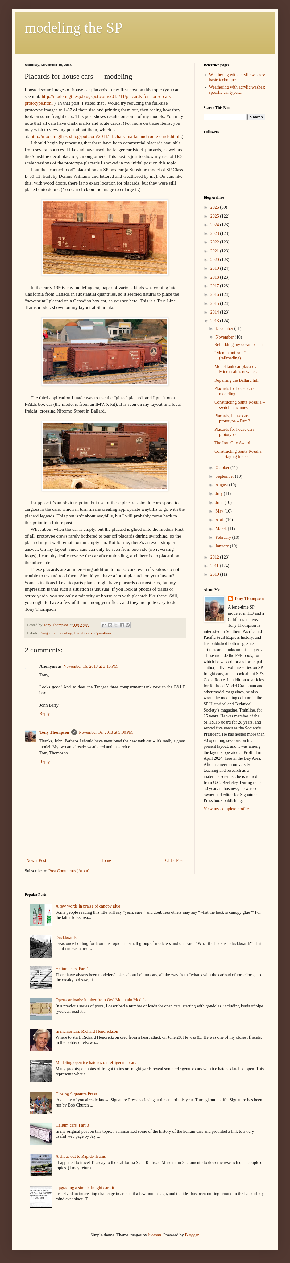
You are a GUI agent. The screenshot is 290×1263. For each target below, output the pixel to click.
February (223, 537)
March (221, 528)
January (222, 546)
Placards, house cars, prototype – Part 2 (232, 418)
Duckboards (66, 937)
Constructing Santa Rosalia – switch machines (239, 405)
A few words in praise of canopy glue (88, 906)
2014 (215, 312)
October (222, 467)
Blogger (191, 1235)
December (224, 328)
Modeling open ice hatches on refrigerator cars (96, 1062)
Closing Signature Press (76, 1094)
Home (106, 860)
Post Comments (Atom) (68, 871)
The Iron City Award (232, 443)
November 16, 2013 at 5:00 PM (106, 732)
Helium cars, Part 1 (72, 968)
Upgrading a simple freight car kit (85, 1188)
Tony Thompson (54, 732)
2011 (215, 565)
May (219, 511)
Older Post (174, 860)
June (219, 502)
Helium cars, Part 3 (72, 1125)
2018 (215, 277)
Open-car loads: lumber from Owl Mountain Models (101, 1000)
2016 (215, 294)
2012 (215, 557)
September (225, 476)
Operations (102, 633)
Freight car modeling (55, 633)
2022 (215, 242)
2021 (215, 251)
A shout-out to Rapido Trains (81, 1156)
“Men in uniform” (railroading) (230, 355)
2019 (215, 268)
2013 (215, 320)
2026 (215, 207)
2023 (215, 233)
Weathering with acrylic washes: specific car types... (237, 90)
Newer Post (36, 860)
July (219, 493)
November (225, 337)
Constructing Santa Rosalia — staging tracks (237, 454)
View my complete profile (226, 809)
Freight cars (83, 633)
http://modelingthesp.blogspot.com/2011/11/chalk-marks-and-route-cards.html (105, 136)
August (222, 485)
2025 (215, 216)
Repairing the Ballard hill (236, 380)
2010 (215, 574)
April (220, 519)
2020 (215, 259)
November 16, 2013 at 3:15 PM (91, 666)
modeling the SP (73, 27)
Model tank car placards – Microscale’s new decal (236, 369)
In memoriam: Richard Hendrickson (87, 1031)
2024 (215, 224)
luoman (154, 1235)
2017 (215, 286)
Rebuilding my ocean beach (238, 344)
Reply (44, 713)
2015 (215, 303)
